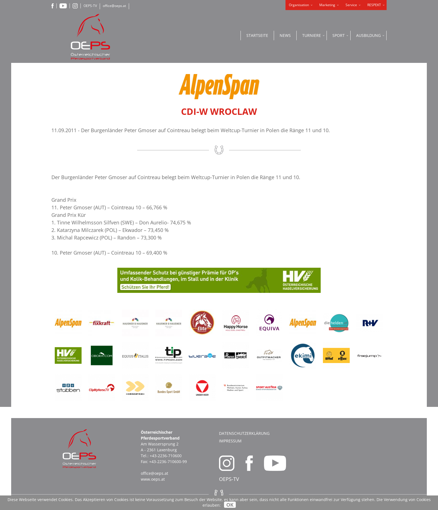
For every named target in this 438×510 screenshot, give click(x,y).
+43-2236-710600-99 (168, 461)
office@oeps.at (114, 5)
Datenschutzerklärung (244, 433)
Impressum (230, 440)
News (285, 35)
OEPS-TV (90, 5)
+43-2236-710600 (166, 455)
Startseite (257, 35)
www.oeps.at (153, 479)
